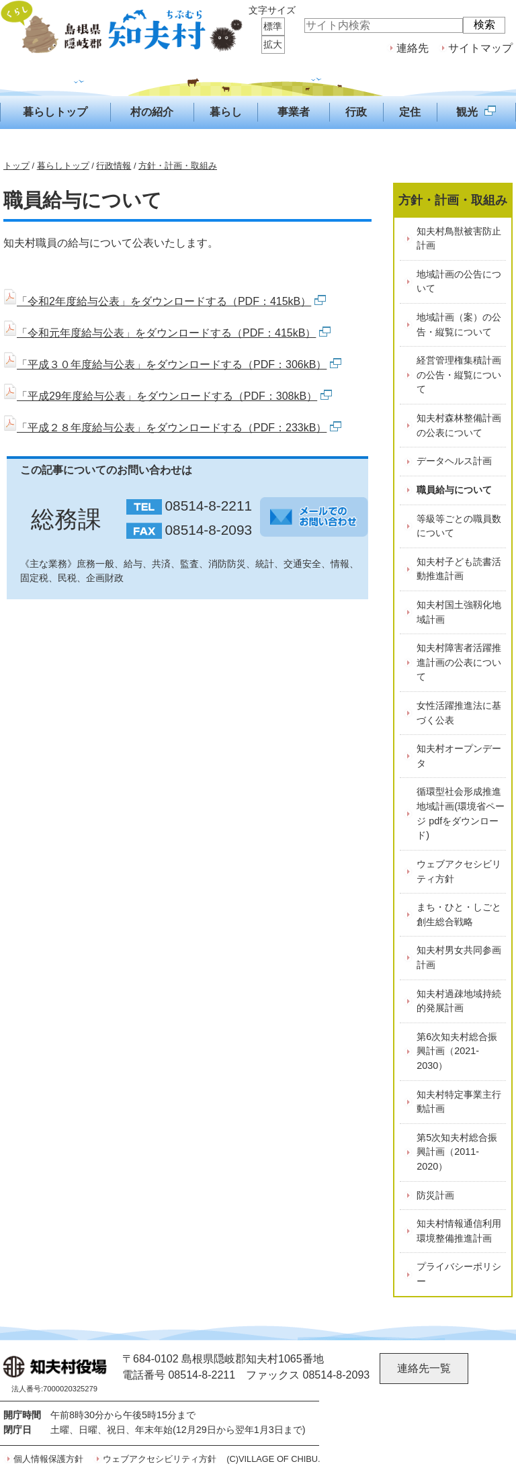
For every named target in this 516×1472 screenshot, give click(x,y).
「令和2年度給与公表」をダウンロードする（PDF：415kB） (164, 301)
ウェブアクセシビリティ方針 (459, 871)
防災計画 (435, 1195)
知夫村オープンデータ (459, 756)
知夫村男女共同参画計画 (459, 957)
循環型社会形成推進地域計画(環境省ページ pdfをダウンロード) (461, 813)
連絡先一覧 (424, 1368)
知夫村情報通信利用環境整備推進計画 (459, 1231)
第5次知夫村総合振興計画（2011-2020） (457, 1152)
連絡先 (412, 48)
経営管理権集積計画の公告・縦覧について (459, 374)
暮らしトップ (63, 166)
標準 (272, 26)
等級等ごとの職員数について (459, 526)
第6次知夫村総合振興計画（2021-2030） (457, 1051)
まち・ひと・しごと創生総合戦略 (459, 914)
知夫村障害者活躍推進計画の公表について (459, 662)
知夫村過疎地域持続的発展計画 (459, 1001)
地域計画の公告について (459, 281)
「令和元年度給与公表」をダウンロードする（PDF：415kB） (167, 333)
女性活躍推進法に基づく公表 (459, 713)
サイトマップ (480, 48)
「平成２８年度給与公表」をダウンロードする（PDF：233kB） (172, 427)
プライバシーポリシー (459, 1274)
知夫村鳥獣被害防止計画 (459, 238)
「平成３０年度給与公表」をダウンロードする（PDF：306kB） (172, 364)
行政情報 (113, 166)
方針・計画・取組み (177, 166)
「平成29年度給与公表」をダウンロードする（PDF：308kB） (167, 396)
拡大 (272, 44)
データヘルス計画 (454, 461)
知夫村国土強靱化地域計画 (459, 612)
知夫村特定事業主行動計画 (459, 1102)
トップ (16, 166)
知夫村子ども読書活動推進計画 (459, 569)
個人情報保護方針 (48, 1459)
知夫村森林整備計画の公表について (459, 425)
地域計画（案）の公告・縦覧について (459, 324)
